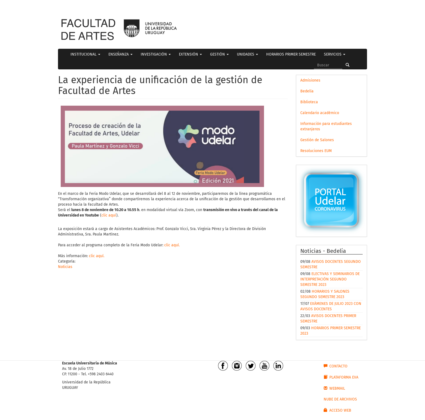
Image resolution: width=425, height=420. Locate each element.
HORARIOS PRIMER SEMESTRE (291, 54)
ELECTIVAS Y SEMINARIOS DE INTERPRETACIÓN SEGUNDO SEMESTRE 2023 (330, 279)
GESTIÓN (219, 54)
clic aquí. (172, 245)
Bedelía (307, 91)
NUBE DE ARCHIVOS (340, 399)
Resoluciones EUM (316, 150)
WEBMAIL (334, 388)
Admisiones (310, 80)
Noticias (65, 266)
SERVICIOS (334, 54)
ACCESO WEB (337, 410)
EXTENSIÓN (190, 54)
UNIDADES (247, 54)
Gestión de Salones (317, 140)
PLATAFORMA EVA (341, 377)
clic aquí (108, 215)
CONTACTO (335, 366)
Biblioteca (309, 102)
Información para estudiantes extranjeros (326, 126)
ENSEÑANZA (120, 54)
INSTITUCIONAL (85, 54)
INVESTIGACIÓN (156, 54)
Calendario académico (319, 113)
